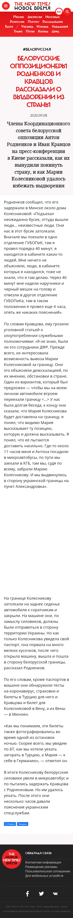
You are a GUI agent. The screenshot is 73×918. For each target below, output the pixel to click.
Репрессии (17, 22)
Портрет (33, 22)
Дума (55, 31)
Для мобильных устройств (44, 875)
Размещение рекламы (41, 866)
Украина (27, 26)
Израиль (42, 26)
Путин (30, 31)
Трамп (18, 31)
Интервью (52, 17)
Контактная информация (43, 862)
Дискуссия (35, 17)
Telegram (22, 824)
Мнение (18, 17)
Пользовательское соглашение (47, 871)
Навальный (60, 26)
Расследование (53, 22)
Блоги (9, 26)
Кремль (43, 31)
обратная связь (38, 853)
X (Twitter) (10, 824)
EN (59, 12)
